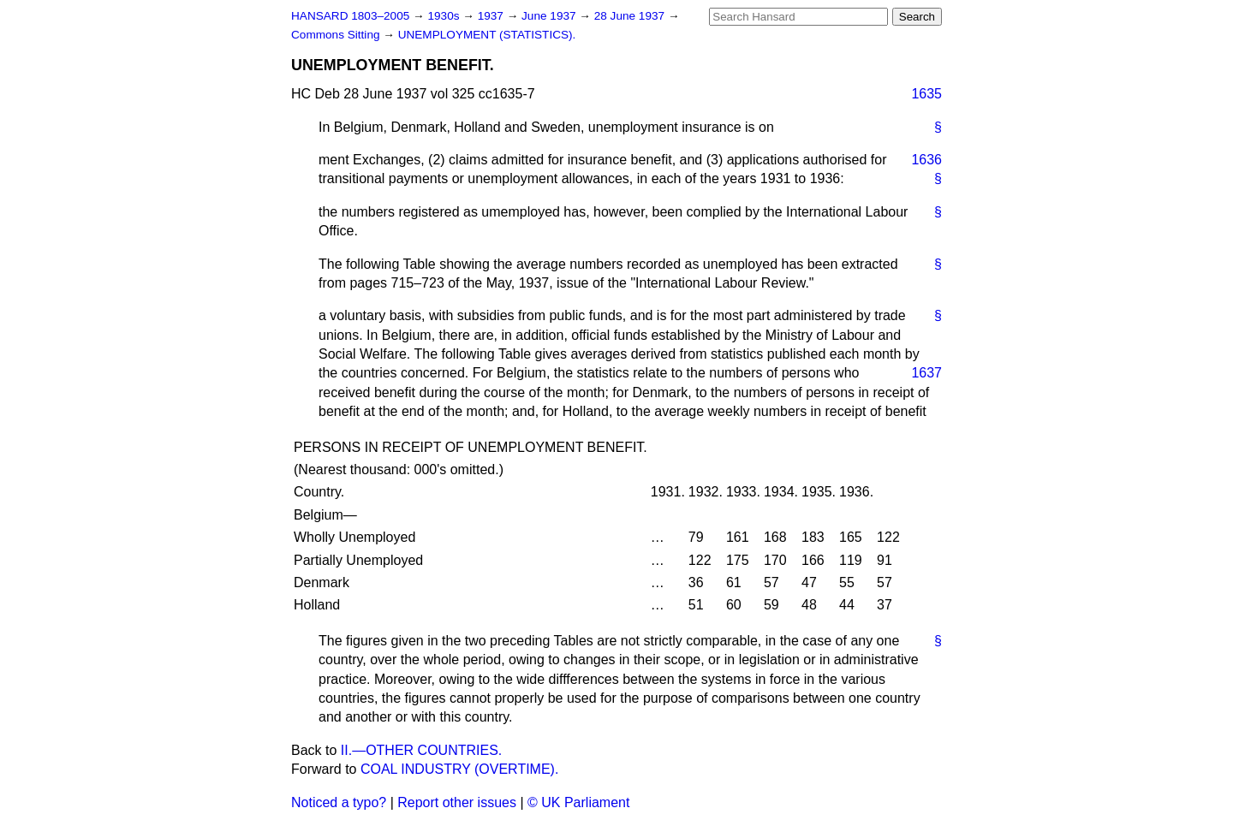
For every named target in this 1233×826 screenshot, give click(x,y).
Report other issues (456, 802)
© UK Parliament (578, 802)
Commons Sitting (337, 34)
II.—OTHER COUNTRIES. (421, 750)
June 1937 (550, 15)
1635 (926, 93)
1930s (444, 15)
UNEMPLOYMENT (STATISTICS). (487, 34)
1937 (492, 15)
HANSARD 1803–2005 (350, 15)
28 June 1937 (631, 15)
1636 (926, 159)
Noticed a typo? (338, 802)
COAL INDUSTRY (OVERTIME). (459, 769)
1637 (926, 372)
